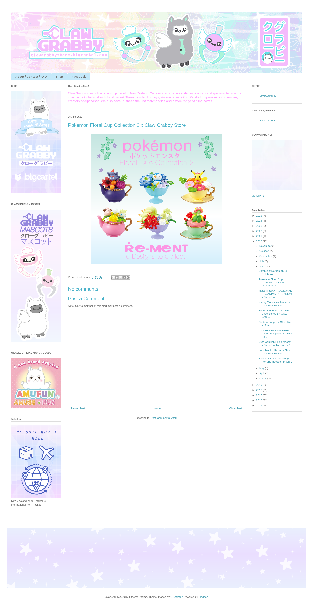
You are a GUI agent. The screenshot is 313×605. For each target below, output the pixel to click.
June (262, 266)
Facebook (79, 76)
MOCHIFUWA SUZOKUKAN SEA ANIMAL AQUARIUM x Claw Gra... (275, 294)
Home (157, 408)
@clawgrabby (268, 95)
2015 (259, 405)
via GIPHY (258, 195)
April (262, 373)
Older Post (235, 408)
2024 (259, 220)
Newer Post (78, 408)
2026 (259, 215)
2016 (259, 400)
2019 (259, 384)
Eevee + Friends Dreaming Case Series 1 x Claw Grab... (274, 313)
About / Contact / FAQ (31, 76)
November (265, 245)
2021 (259, 236)
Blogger (203, 596)
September (266, 256)
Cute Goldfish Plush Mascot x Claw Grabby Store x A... (275, 343)
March (263, 378)
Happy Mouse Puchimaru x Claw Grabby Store (274, 304)
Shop (59, 76)
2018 (259, 390)
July (262, 261)
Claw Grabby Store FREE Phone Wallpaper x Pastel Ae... (275, 333)
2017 (259, 395)
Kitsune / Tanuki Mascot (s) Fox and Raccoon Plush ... (275, 360)
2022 (259, 231)
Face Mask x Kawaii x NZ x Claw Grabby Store (274, 352)
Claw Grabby (267, 120)
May (262, 368)
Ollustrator (176, 596)
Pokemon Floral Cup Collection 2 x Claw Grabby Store (271, 282)
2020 (259, 241)
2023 (259, 225)
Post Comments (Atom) (164, 417)
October (264, 250)
